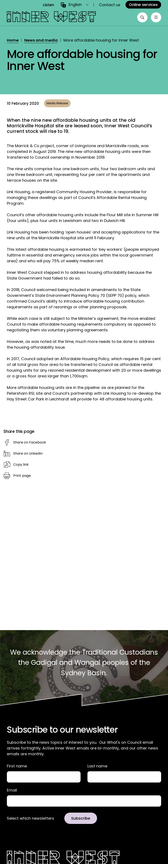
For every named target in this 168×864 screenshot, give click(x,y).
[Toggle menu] (156, 17)
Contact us (109, 4)
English (75, 4)
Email (12, 790)
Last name (97, 766)
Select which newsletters (30, 818)
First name (17, 766)
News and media (41, 40)
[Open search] (142, 17)
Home (13, 40)
